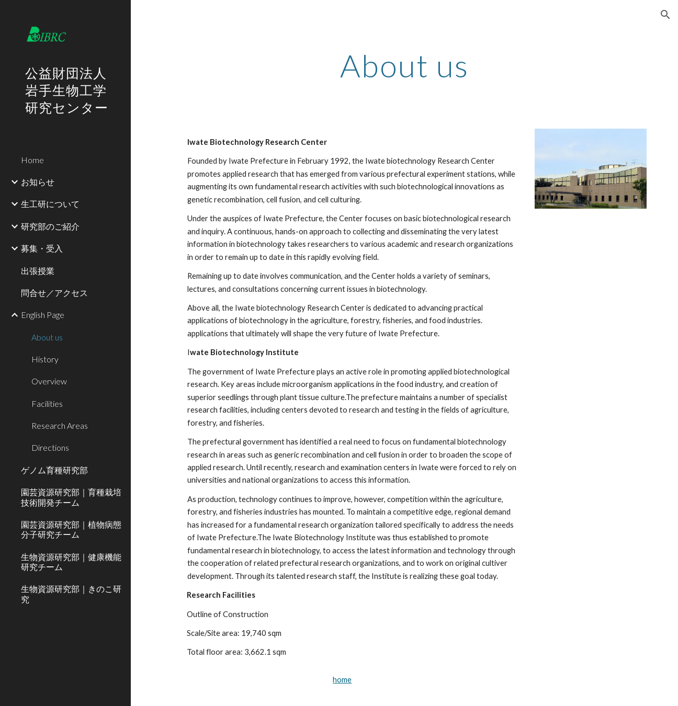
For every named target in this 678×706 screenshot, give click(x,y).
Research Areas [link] (59, 425)
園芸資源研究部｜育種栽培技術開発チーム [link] (71, 497)
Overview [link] (49, 381)
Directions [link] (50, 447)
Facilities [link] (47, 403)
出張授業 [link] (37, 271)
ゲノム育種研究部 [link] (54, 470)
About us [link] (47, 337)
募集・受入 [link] (42, 248)
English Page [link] (42, 315)
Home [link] (32, 160)
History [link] (45, 359)
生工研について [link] (50, 204)
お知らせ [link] (37, 182)
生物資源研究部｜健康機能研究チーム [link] (71, 562)
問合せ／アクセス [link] (54, 293)
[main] (404, 65)
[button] (665, 14)
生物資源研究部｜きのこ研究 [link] (71, 593)
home (342, 679)
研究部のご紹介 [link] (50, 226)
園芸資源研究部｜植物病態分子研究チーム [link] (71, 529)
